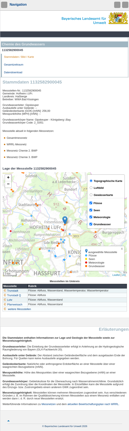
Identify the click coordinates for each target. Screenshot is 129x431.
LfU (124, 275)
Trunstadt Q (12, 295)
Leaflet (116, 275)
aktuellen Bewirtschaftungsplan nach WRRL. (94, 404)
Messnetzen (49, 404)
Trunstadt (10, 290)
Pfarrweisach (12, 304)
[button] (65, 220)
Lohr (7, 299)
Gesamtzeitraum (13, 64)
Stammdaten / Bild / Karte (19, 56)
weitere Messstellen (19, 309)
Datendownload (13, 72)
